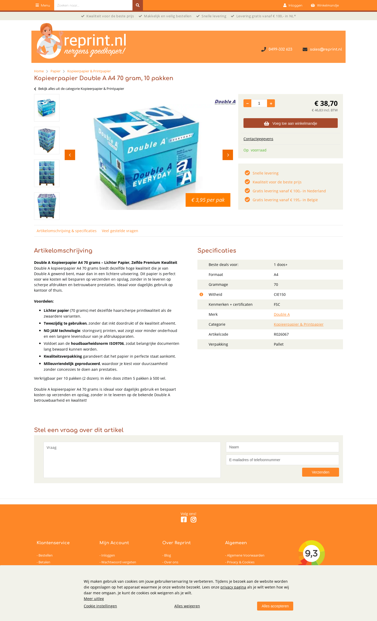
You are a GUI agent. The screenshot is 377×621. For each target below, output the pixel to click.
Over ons (171, 562)
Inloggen (108, 555)
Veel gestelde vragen (120, 230)
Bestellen (45, 555)
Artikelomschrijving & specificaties (67, 230)
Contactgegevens (258, 138)
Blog (167, 555)
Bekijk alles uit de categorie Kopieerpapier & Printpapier (79, 88)
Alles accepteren (275, 606)
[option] (46, 108)
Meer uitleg (94, 598)
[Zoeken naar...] (137, 5)
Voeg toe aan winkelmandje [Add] (290, 123)
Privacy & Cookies (240, 562)
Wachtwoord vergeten (118, 562)
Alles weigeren (187, 605)
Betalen (44, 562)
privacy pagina (233, 587)
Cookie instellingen (100, 605)
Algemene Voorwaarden (245, 555)
